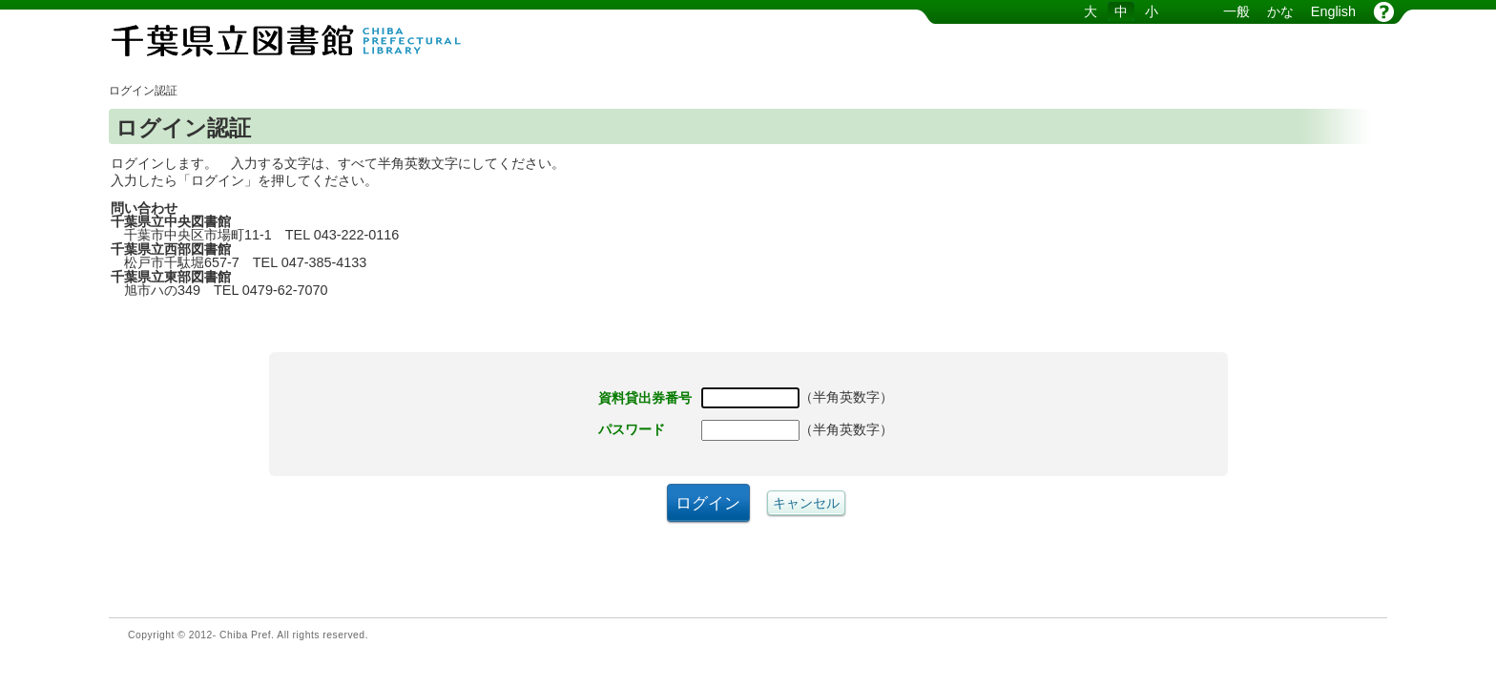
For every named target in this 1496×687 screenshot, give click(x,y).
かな (1280, 11)
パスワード (631, 429)
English (1333, 11)
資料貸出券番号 (645, 398)
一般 (1236, 11)
